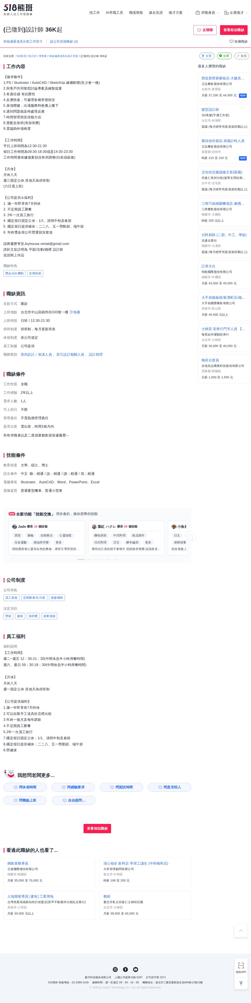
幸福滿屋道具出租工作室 (63, 56)
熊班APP (241, 972)
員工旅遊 (11, 597)
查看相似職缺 (233, 30)
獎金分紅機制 (14, 273)
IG (115, 969)
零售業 (43, 56)
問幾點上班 (27, 800)
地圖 (76, 312)
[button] (81, 559)
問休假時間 (27, 787)
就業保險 (49, 616)
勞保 (8, 616)
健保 (20, 616)
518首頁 (21, 56)
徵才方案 (176, 12)
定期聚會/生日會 (34, 597)
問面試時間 (124, 787)
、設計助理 (94, 354)
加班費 (33, 616)
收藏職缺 (241, 41)
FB (125, 969)
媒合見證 (156, 12)
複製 (241, 56)
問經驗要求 (76, 787)
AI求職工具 (114, 12)
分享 (206, 56)
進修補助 (57, 597)
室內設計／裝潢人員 (36, 354)
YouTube (135, 969)
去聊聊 (207, 30)
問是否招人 (172, 787)
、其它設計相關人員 (68, 354)
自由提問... (76, 800)
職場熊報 (136, 12)
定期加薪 (35, 273)
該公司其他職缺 (64, 41)
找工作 (94, 12)
